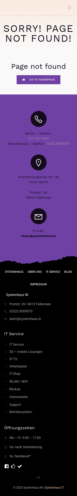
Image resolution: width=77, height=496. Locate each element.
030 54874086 (38, 138)
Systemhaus (14, 272)
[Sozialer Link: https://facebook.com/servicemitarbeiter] (7, 466)
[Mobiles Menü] (69, 7)
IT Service (53, 272)
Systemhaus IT (54, 487)
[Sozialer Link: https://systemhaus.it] (14, 466)
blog (68, 272)
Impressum (38, 284)
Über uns (35, 272)
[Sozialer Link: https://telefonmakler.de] (20, 466)
